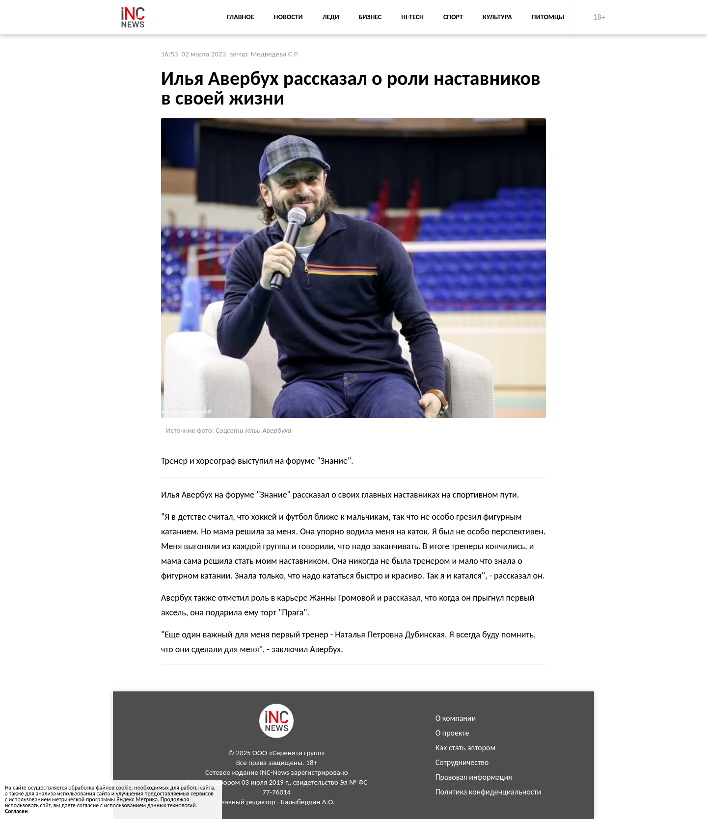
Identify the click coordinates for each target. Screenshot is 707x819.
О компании (455, 718)
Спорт (453, 17)
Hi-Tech (412, 17)
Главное (240, 17)
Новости (288, 17)
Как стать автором (465, 747)
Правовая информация (473, 777)
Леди (331, 17)
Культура (497, 17)
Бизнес (370, 17)
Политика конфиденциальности (488, 791)
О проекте (452, 733)
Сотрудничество (462, 762)
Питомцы (548, 17)
